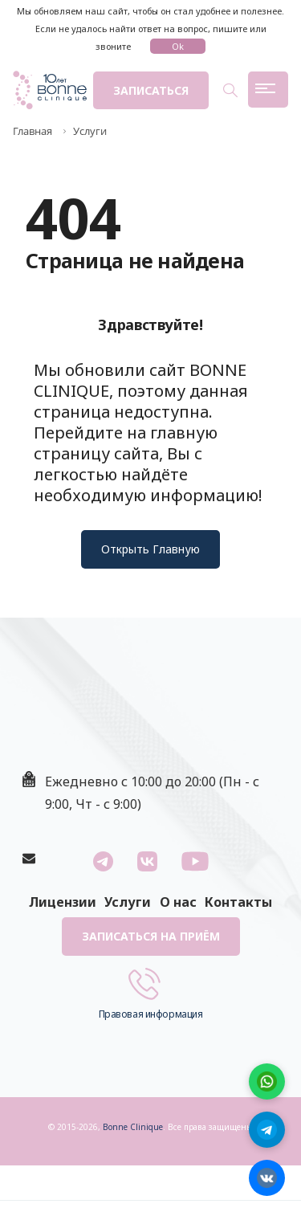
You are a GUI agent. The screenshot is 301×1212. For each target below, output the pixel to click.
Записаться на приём (151, 936)
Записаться (151, 90)
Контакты (238, 902)
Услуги (127, 902)
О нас (178, 902)
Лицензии (62, 902)
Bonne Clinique (133, 1126)
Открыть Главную (150, 549)
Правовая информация (151, 1014)
